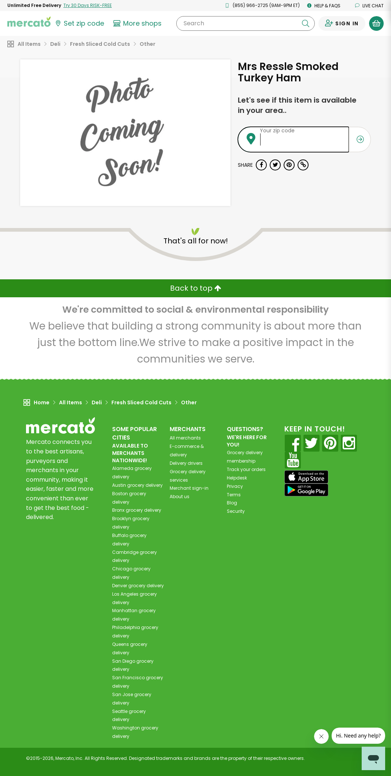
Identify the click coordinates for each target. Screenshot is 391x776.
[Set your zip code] (79, 23)
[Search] (245, 23)
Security (236, 511)
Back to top (195, 288)
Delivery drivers (186, 463)
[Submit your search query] (305, 23)
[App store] (306, 476)
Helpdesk (237, 478)
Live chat (369, 6)
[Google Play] (306, 489)
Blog (232, 503)
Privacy (235, 486)
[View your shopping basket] (376, 23)
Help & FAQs (323, 6)
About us (179, 496)
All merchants (185, 438)
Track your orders (246, 469)
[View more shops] (138, 23)
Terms (234, 495)
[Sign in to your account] (341, 23)
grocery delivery (137, 485)
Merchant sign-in (189, 488)
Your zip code (277, 130)
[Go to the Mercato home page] (29, 21)
